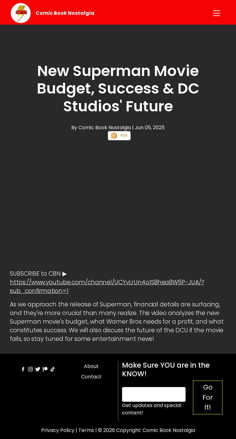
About (91, 366)
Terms (86, 430)
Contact (91, 376)
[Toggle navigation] (216, 13)
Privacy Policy (57, 430)
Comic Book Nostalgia (65, 13)
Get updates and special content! (151, 409)
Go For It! (208, 397)
